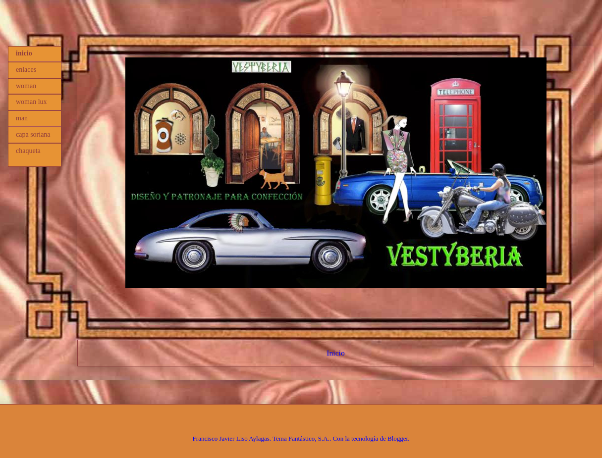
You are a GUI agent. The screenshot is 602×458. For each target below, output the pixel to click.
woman (26, 86)
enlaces (26, 69)
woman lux (31, 101)
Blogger (397, 438)
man (22, 118)
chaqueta (28, 150)
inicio (24, 53)
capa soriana (33, 134)
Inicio (335, 353)
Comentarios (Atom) (354, 378)
